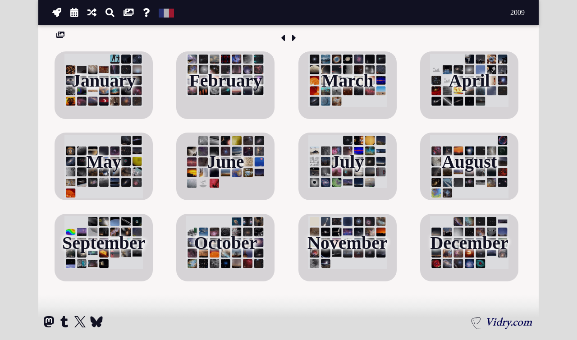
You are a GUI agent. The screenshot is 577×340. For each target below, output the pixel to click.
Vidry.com (508, 321)
